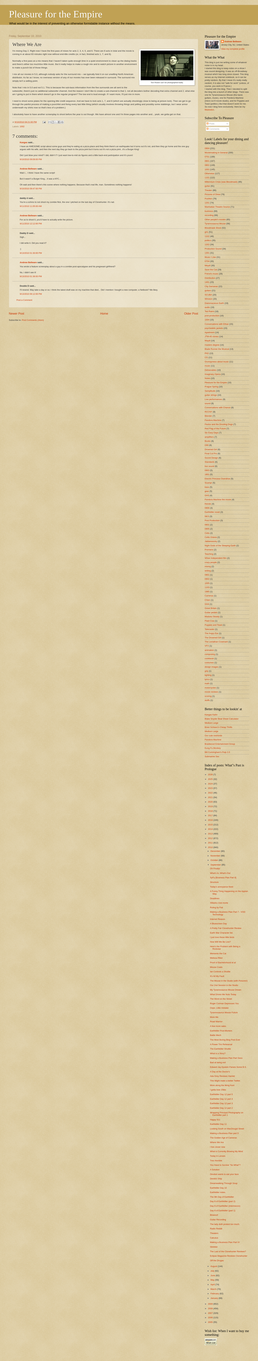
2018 (210, 811)
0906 (207, 508)
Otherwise (209, 173)
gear (207, 491)
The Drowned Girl (213, 637)
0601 (207, 524)
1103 (207, 587)
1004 (207, 320)
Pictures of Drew (212, 194)
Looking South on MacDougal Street (227, 1128)
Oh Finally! (215, 868)
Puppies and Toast (213, 625)
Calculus (214, 1238)
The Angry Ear (211, 633)
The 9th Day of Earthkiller (222, 1197)
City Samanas (211, 286)
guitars (208, 290)
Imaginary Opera (212, 374)
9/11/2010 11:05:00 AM (31, 206)
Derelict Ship (216, 1178)
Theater (208, 190)
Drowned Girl (211, 449)
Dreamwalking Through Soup (223, 1183)
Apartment (209, 332)
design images (211, 667)
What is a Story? (217, 1053)
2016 (210, 820)
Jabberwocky (211, 541)
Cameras (209, 595)
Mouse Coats (216, 967)
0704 (207, 261)
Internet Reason (217, 919)
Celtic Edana (211, 537)
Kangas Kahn (211, 714)
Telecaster (209, 629)
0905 (207, 529)
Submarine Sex (212, 756)
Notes (207, 378)
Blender (208, 416)
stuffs (207, 700)
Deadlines (214, 898)
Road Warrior (216, 1021)
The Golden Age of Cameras (223, 1137)
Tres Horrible (216, 1160)
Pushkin (208, 198)
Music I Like (210, 257)
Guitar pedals (211, 612)
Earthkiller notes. (218, 1192)
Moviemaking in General (216, 152)
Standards (209, 462)
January (214, 1298)
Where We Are (217, 1142)
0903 (207, 470)
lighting (208, 675)
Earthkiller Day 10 (218, 1188)
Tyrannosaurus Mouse (215, 223)
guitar (207, 186)
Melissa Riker (216, 958)
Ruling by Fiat (216, 907)
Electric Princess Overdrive (217, 478)
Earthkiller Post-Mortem (221, 1031)
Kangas (23, 142)
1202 (207, 244)
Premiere (209, 549)
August (214, 1266)
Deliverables (210, 370)
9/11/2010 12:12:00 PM (31, 223)
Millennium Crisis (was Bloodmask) (221, 182)
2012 (210, 838)
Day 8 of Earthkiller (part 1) (222, 1210)
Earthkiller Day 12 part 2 (221, 1108)
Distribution (210, 278)
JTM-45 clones (212, 336)
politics (208, 240)
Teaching (209, 554)
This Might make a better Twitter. (225, 1080)
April (212, 1284)
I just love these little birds (222, 937)
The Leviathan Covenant (216, 641)
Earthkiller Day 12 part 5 (221, 1094)
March (213, 1289)
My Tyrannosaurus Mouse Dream (225, 990)
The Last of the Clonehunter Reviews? (228, 1251)
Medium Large (211, 723)
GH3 (207, 495)
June (213, 1275)
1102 (207, 236)
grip (206, 671)
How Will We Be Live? (220, 942)
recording (209, 215)
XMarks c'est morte (219, 903)
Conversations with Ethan (217, 324)
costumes (209, 662)
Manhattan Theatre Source (217, 207)
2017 (210, 815)
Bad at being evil (218, 1062)
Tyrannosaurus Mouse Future (224, 1012)
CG (206, 357)
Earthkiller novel (212, 512)
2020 (210, 802)
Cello (207, 533)
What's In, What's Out (220, 873)
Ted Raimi (209, 311)
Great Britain (211, 608)
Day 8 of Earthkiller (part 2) (222, 1201)
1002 (22, 126)
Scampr (208, 483)
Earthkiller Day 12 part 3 (221, 1103)
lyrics (207, 679)
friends (208, 504)
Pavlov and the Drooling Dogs (219, 424)
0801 (207, 161)
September (215, 865)
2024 (210, 783)
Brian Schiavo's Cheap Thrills (218, 727)
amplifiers (209, 437)
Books (208, 441)
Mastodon (209, 109)
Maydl (207, 340)
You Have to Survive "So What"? (225, 1165)
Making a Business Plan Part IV (225, 1242)
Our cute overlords (213, 735)
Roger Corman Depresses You (224, 1003)
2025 (210, 779)
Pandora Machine (213, 420)
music (207, 366)
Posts (210, 123)
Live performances (213, 399)
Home (104, 313)
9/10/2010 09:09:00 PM (31, 159)
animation (209, 650)
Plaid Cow (209, 621)
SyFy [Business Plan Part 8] (223, 877)
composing (210, 654)
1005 (207, 583)
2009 (210, 1304)
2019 (210, 806)
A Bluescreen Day (218, 923)
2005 (210, 1322)
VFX (207, 646)
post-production (212, 315)
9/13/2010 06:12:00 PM (31, 294)
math (207, 683)
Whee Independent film (215, 558)
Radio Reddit (216, 1228)
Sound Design (211, 458)
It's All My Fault (217, 976)
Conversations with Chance (218, 407)
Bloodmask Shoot (213, 228)
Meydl (207, 265)
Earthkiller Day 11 (218, 1124)
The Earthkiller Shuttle (220, 1049)
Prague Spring (211, 386)
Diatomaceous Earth (214, 303)
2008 (210, 1308)
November (215, 855)
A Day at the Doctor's (220, 1071)
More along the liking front (222, 1085)
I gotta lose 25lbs (218, 1090)
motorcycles (210, 687)
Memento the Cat (218, 953)
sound (207, 403)
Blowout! (214, 1215)
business (209, 211)
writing (208, 570)
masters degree (212, 345)
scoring (208, 696)
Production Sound (213, 249)
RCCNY (208, 412)
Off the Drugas (217, 1260)
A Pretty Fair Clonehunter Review (225, 928)
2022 (210, 793)
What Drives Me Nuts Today (223, 994)
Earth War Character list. (221, 933)
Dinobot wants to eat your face (224, 1174)
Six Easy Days (211, 432)
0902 (207, 579)
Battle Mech (215, 1035)
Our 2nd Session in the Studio (224, 985)
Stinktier (214, 1247)
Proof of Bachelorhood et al (223, 962)
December (215, 851)
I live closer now (217, 1147)
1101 (207, 177)
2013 (210, 833)
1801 (207, 474)
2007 (210, 1313)
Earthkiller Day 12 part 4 (221, 1099)
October (214, 860)
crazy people (211, 562)
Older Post (191, 313)
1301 (207, 253)
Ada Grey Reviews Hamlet (222, 1076)
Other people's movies (215, 219)
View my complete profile (233, 49)
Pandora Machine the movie (218, 499)
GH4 (207, 604)
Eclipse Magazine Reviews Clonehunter (228, 1256)
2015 (210, 824)
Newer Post (16, 313)
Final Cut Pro (211, 453)
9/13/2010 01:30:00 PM (31, 253)
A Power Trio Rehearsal (221, 1044)
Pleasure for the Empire (55, 14)
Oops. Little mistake (219, 1008)
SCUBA (208, 295)
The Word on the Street (221, 999)
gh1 (206, 232)
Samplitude (210, 391)
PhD (207, 353)
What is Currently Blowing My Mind (226, 1151)
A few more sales (218, 1026)
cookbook (209, 658)
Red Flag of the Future (215, 428)
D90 (207, 445)
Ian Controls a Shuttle (220, 971)
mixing (208, 566)
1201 (207, 202)
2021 (210, 797)
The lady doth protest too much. (225, 1224)
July (212, 1271)
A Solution (214, 1169)
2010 (210, 847)
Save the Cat (211, 269)
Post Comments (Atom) (33, 320)
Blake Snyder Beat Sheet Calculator (221, 719)
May (212, 1280)
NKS (207, 516)
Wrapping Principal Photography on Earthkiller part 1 (226, 1113)
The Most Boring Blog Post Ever (225, 1040)
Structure (214, 882)
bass (207, 487)
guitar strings (211, 395)
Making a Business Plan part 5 (224, 1133)
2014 (210, 829)
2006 (210, 1317)
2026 (210, 774)
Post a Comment (24, 300)
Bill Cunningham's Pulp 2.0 (217, 752)
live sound (209, 466)
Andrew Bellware (28, 168)
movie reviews (211, 692)
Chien (207, 600)
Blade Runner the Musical (217, 349)
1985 (207, 591)
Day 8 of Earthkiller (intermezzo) (225, 1206)
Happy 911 (215, 1119)
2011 (210, 842)
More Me (214, 1017)
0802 (207, 165)
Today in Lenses (217, 1156)
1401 (207, 282)
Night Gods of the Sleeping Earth (220, 545)
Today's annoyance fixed (221, 887)
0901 (207, 575)
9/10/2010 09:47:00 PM (31, 188)
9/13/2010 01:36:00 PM (31, 276)
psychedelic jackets (214, 328)
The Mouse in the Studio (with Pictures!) (228, 981)
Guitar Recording (218, 1219)
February (214, 1293)
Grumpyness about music (217, 361)
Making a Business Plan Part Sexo (226, 1058)
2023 (210, 788)
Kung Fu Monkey (213, 748)
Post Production (212, 520)
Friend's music (211, 273)
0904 (207, 148)
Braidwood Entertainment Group (220, 744)
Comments (212, 129)
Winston (208, 299)
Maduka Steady (212, 616)
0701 (207, 156)
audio (207, 307)
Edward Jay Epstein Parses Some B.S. (228, 1067)
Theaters (214, 1233)
